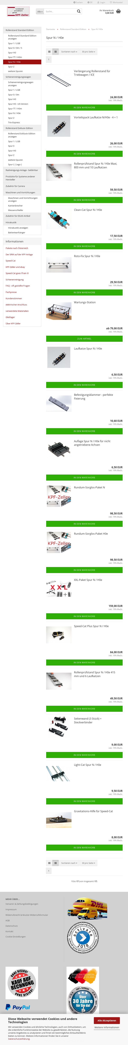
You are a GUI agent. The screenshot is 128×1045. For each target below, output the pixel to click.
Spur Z (11, 66)
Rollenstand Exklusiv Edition (19, 128)
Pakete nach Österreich (17, 248)
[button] (90, 2)
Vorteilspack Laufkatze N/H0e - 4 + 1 (96, 117)
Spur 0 (11, 145)
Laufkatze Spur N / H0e (88, 348)
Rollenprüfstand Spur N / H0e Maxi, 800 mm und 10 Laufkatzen (95, 165)
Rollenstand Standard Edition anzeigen (22, 37)
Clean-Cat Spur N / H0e (88, 210)
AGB (8, 920)
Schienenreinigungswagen (18, 76)
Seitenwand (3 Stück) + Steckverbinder (87, 720)
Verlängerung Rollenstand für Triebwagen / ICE (92, 73)
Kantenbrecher (15, 205)
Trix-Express (14, 122)
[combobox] (69, 52)
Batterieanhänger (16, 232)
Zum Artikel (84, 338)
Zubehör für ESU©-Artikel (18, 215)
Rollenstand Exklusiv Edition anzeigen (21, 135)
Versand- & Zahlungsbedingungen (22, 903)
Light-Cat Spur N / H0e (87, 765)
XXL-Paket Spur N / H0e (88, 580)
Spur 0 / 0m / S (15, 47)
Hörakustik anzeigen (18, 227)
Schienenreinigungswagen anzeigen (20, 84)
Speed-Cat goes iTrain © (17, 273)
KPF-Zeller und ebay (15, 267)
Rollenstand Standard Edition (20, 30)
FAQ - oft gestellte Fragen (18, 285)
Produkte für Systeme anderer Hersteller (20, 178)
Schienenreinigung (15, 279)
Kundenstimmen (14, 298)
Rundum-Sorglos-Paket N (89, 487)
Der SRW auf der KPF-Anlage (19, 254)
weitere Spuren (15, 71)
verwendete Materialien (17, 310)
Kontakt (9, 931)
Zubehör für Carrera (15, 186)
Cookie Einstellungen (16, 936)
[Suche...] (40, 11)
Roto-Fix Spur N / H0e (87, 256)
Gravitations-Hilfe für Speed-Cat (93, 811)
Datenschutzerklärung (19, 1038)
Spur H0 (12, 52)
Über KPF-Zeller (13, 323)
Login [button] (101, 2)
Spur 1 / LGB (14, 43)
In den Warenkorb (84, 107)
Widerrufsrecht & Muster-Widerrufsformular (27, 914)
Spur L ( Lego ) (15, 164)
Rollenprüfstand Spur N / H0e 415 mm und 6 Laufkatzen (94, 674)
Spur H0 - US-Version (18, 103)
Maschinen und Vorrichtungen (20, 192)
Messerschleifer (15, 210)
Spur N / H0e (14, 61)
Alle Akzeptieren (107, 1020)
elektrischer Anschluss (16, 304)
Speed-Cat (11, 260)
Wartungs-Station (85, 302)
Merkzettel (116, 2)
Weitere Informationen (106, 1027)
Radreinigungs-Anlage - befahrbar (22, 170)
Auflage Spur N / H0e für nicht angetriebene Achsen (92, 443)
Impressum (11, 909)
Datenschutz (12, 925)
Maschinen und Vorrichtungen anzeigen (23, 199)
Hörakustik (11, 222)
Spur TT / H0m (15, 57)
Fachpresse (11, 292)
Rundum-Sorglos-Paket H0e (91, 533)
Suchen (78, 2)
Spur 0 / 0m (13, 94)
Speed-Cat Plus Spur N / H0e (91, 626)
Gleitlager (10, 317)
